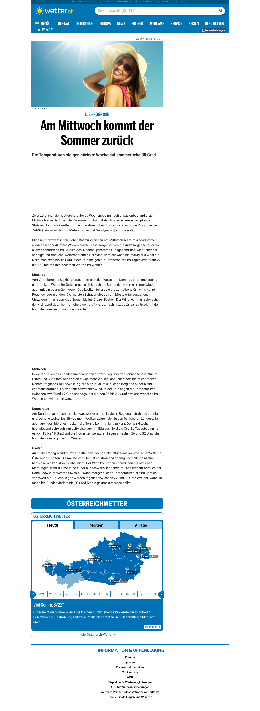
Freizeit (137, 24)
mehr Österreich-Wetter (96, 634)
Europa (105, 24)
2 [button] (42, 594)
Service (176, 24)
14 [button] (113, 594)
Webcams (157, 24)
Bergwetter (214, 24)
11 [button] (92, 594)
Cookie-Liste (130, 672)
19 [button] (146, 594)
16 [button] (126, 594)
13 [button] (106, 594)
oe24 (74, 2)
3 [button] (47, 594)
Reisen (157, 2)
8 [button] (74, 594)
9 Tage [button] (141, 525)
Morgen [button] (96, 525)
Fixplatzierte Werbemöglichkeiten (130, 682)
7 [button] (69, 594)
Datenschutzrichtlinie (130, 667)
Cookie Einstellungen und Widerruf (130, 697)
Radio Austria (180, 2)
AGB (130, 677)
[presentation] (33, 594)
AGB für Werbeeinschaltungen (130, 687)
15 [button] (119, 594)
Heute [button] (52, 525)
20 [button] (153, 594)
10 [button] (85, 594)
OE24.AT (63, 24)
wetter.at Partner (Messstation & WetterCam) (130, 692)
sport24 (111, 2)
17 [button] (133, 594)
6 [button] (64, 594)
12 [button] (99, 594)
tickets (167, 2)
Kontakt (130, 657)
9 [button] (79, 594)
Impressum (130, 662)
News (121, 24)
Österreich (99, 2)
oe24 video (85, 2)
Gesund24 (135, 2)
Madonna (123, 2)
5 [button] (58, 594)
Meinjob (147, 2)
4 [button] (53, 594)
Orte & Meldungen (213, 30)
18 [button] (140, 594)
